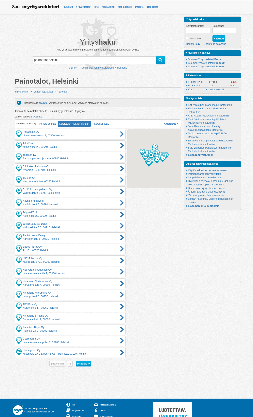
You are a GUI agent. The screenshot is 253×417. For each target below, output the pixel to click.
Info (96, 7)
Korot (191, 89)
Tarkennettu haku (90, 67)
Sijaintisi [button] (72, 67)
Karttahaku (108, 67)
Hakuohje (122, 67)
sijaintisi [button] (43, 102)
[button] (142, 152)
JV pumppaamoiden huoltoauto (206, 195)
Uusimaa (37, 116)
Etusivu (68, 7)
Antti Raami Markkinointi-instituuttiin (208, 115)
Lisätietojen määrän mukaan (74, 123)
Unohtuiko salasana (215, 43)
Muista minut (195, 38)
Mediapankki (125, 7)
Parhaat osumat (47, 123)
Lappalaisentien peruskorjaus (204, 177)
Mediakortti (108, 7)
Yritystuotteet (83, 7)
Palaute (139, 7)
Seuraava (83, 363)
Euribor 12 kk (195, 81)
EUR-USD (194, 85)
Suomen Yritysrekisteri (204, 59)
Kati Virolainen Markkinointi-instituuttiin (210, 104)
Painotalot (63, 91)
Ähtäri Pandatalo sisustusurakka (206, 191)
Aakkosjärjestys (101, 123)
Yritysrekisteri (22, 91)
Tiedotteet (152, 7)
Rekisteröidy (193, 43)
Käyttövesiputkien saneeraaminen (207, 170)
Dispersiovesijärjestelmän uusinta (207, 188)
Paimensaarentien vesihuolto (204, 173)
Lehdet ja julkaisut (43, 91)
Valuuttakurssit (216, 89)
